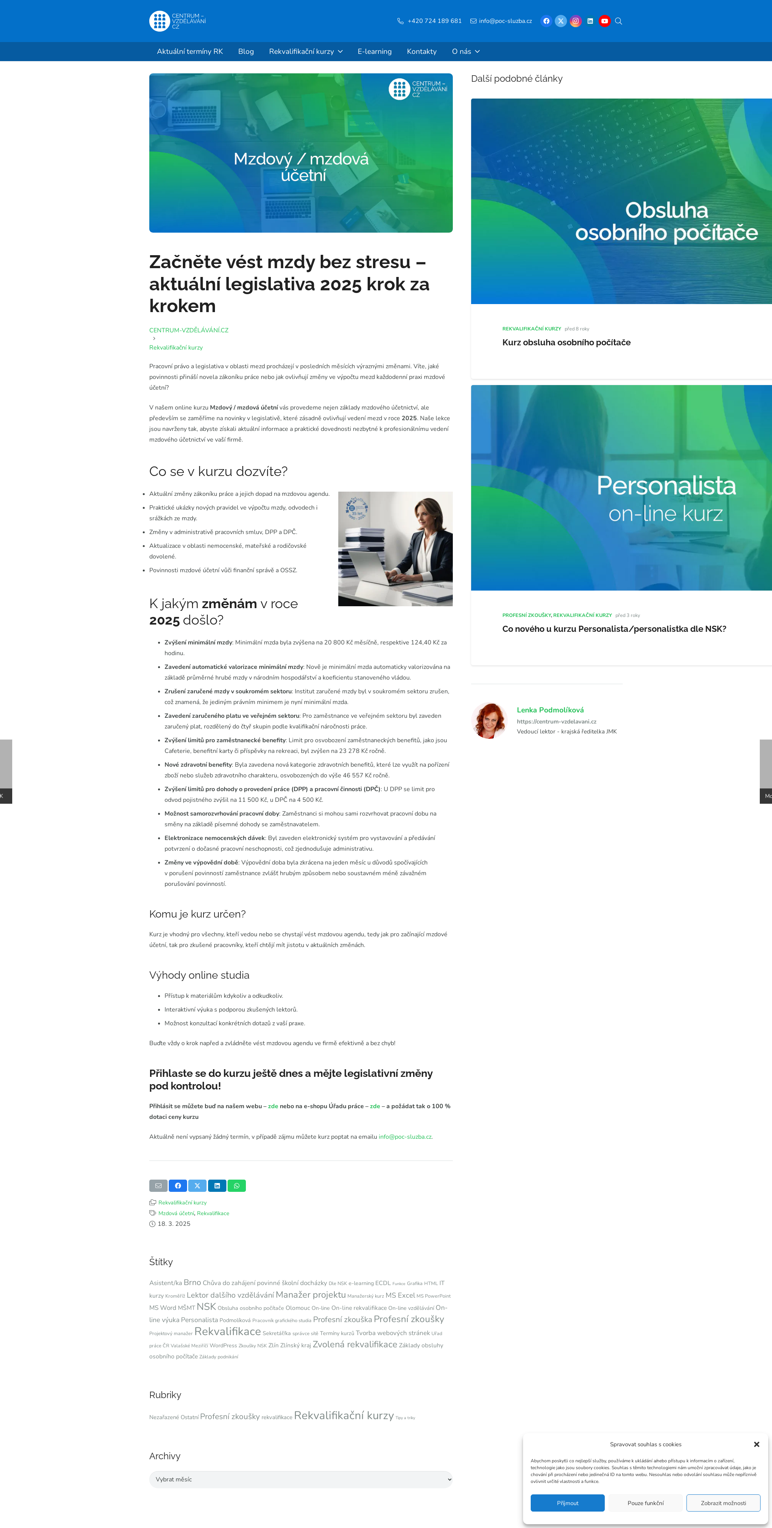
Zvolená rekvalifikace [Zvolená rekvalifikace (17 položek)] (355, 1344)
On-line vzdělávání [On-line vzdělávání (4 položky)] (411, 1308)
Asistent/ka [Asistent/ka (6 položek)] (165, 1283)
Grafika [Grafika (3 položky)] (415, 1283)
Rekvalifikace (213, 1213)
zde (274, 1106)
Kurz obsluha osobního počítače (566, 342)
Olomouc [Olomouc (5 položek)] (298, 1308)
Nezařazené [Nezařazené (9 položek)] (164, 1417)
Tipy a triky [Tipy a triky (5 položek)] (405, 1418)
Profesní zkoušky (526, 615)
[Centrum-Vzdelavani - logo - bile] (177, 21)
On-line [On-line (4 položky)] (321, 1308)
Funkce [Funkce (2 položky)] (398, 1284)
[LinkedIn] (590, 21)
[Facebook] (546, 21)
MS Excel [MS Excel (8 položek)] (400, 1295)
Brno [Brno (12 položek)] (192, 1282)
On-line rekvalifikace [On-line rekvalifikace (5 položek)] (359, 1308)
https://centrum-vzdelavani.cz (556, 721)
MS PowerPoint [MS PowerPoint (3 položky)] (434, 1296)
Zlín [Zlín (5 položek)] (273, 1345)
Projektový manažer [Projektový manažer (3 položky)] (171, 1333)
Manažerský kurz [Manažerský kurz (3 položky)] (365, 1296)
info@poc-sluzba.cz (405, 1137)
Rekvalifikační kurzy (182, 1202)
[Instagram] (576, 21)
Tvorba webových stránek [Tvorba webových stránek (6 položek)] (393, 1333)
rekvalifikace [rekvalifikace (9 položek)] (277, 1417)
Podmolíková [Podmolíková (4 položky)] (235, 1320)
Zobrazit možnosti (723, 1503)
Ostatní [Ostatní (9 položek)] (190, 1417)
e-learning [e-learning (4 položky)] (361, 1283)
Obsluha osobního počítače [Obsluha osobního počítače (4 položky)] (251, 1308)
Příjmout (567, 1503)
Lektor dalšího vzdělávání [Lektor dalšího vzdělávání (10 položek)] (230, 1295)
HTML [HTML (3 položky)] (431, 1283)
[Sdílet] (178, 1186)
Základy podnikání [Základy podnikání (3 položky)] (218, 1356)
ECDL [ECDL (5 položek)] (383, 1283)
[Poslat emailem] (158, 1186)
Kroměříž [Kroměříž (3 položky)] (175, 1296)
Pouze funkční (646, 1503)
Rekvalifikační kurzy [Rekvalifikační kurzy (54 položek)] (344, 1415)
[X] (561, 21)
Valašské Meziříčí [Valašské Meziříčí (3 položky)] (189, 1345)
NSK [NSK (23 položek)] (206, 1306)
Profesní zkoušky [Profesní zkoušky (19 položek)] (409, 1319)
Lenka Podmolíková (550, 710)
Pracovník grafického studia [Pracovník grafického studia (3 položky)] (282, 1320)
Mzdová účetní (176, 1213)
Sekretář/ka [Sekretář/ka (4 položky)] (277, 1333)
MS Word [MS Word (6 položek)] (162, 1307)
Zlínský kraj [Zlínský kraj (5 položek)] (295, 1345)
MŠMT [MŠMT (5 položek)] (186, 1308)
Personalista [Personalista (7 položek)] (199, 1319)
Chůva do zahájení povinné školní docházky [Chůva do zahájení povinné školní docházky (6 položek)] (265, 1283)
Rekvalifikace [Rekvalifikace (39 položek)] (227, 1331)
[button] (757, 1444)
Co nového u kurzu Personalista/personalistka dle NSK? (614, 629)
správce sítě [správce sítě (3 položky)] (305, 1333)
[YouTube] (605, 21)
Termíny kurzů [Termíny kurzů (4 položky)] (337, 1333)
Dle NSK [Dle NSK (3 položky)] (338, 1283)
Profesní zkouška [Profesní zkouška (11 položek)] (342, 1319)
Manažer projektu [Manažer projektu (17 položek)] (311, 1294)
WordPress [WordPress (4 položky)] (223, 1345)
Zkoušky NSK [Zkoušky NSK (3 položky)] (253, 1345)
